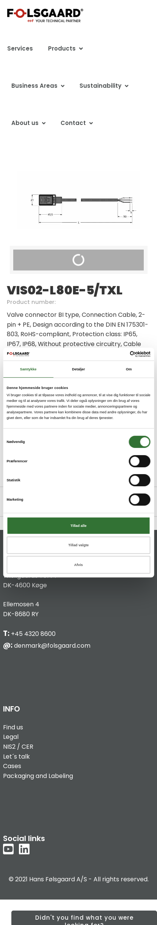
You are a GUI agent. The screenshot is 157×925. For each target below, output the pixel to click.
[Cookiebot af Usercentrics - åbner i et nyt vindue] (117, 354)
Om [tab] (129, 369)
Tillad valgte (78, 545)
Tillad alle (78, 526)
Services (20, 48)
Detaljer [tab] (78, 369)
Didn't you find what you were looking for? (84, 919)
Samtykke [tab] (28, 369)
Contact (73, 123)
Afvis (78, 565)
